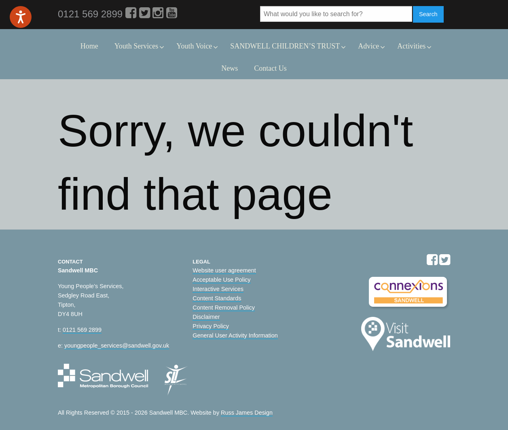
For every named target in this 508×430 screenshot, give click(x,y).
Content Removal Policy (224, 307)
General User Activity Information (235, 335)
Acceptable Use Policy (221, 279)
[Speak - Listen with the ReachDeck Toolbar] (21, 17)
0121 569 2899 (82, 330)
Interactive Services (218, 289)
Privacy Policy (211, 326)
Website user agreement (224, 270)
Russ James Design (247, 412)
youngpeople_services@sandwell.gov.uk (116, 345)
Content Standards (217, 298)
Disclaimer (206, 317)
